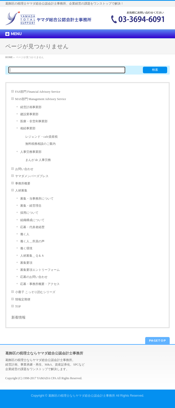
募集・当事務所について (37, 198)
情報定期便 (22, 299)
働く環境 (26, 248)
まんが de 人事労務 (38, 160)
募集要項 (26, 263)
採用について (29, 212)
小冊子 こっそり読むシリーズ (35, 292)
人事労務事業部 (30, 152)
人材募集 (21, 190)
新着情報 (18, 317)
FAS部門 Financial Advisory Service (37, 91)
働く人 (24, 234)
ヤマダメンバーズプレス (32, 176)
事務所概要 (22, 183)
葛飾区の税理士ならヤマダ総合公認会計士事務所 (81, 395)
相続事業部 (27, 128)
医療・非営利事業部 (34, 121)
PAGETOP (157, 340)
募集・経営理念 (30, 205)
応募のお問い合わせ (34, 277)
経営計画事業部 (30, 107)
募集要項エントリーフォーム (40, 270)
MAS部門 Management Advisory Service (40, 99)
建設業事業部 (29, 114)
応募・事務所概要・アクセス (40, 284)
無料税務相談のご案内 (40, 144)
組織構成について (32, 220)
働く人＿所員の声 (32, 241)
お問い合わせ (24, 169)
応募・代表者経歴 (32, 227)
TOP (18, 306)
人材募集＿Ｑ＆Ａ (32, 255)
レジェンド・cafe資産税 (41, 136)
